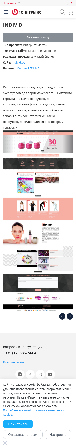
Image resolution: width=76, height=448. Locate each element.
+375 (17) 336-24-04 (19, 352)
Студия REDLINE (28, 68)
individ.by (18, 62)
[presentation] (62, 317)
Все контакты (13, 362)
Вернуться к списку (38, 37)
